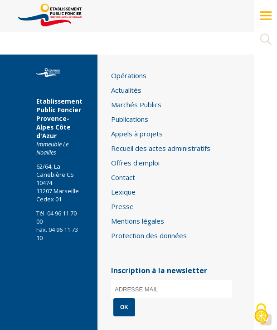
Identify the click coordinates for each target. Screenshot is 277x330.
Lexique (123, 191)
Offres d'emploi (135, 162)
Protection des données (149, 235)
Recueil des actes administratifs (160, 148)
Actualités (126, 90)
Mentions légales (137, 220)
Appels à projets (137, 133)
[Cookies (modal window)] (261, 314)
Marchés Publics (136, 104)
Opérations (128, 75)
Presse (122, 206)
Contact (123, 177)
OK (124, 307)
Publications (129, 119)
